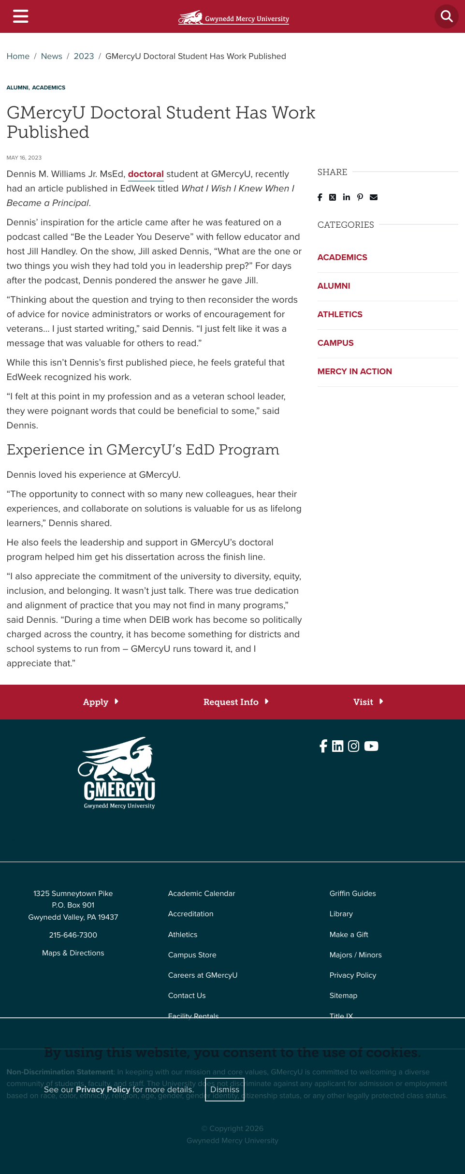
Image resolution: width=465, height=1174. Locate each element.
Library (341, 914)
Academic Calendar (201, 893)
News (51, 56)
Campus (336, 343)
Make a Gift (349, 934)
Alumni (334, 286)
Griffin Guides (353, 893)
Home (18, 56)
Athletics (340, 314)
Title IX (341, 1016)
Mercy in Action (355, 372)
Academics (342, 257)
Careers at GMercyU (203, 975)
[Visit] (367, 702)
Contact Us (187, 995)
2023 (83, 56)
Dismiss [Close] (224, 1089)
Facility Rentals (193, 1016)
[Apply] (100, 702)
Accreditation (191, 914)
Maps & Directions (73, 953)
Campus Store (192, 955)
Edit (13, 838)
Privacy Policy (353, 975)
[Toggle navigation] (20, 17)
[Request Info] (235, 702)
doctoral (146, 173)
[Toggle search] (447, 16)
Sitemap (344, 995)
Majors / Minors (356, 955)
